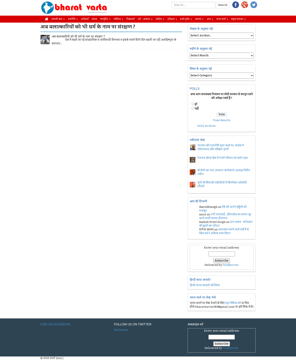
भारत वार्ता (222, 19)
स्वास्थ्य (199, 19)
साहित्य (160, 19)
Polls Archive (206, 126)
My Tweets (121, 330)
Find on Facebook (55, 324)
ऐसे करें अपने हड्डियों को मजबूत (223, 208)
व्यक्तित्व (118, 19)
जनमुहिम (105, 19)
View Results (221, 120)
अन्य (210, 19)
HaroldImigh (208, 207)
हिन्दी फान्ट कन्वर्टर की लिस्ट (205, 285)
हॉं (196, 104)
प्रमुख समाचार (238, 19)
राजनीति (73, 19)
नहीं (197, 108)
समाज (94, 19)
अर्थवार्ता (85, 19)
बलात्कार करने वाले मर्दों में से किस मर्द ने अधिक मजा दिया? (224, 231)
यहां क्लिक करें (233, 303)
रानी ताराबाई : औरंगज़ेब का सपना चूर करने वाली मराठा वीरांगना (225, 216)
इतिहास (172, 19)
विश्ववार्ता (130, 19)
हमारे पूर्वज (186, 19)
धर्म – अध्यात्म (145, 19)
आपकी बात (58, 19)
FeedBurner (230, 265)
